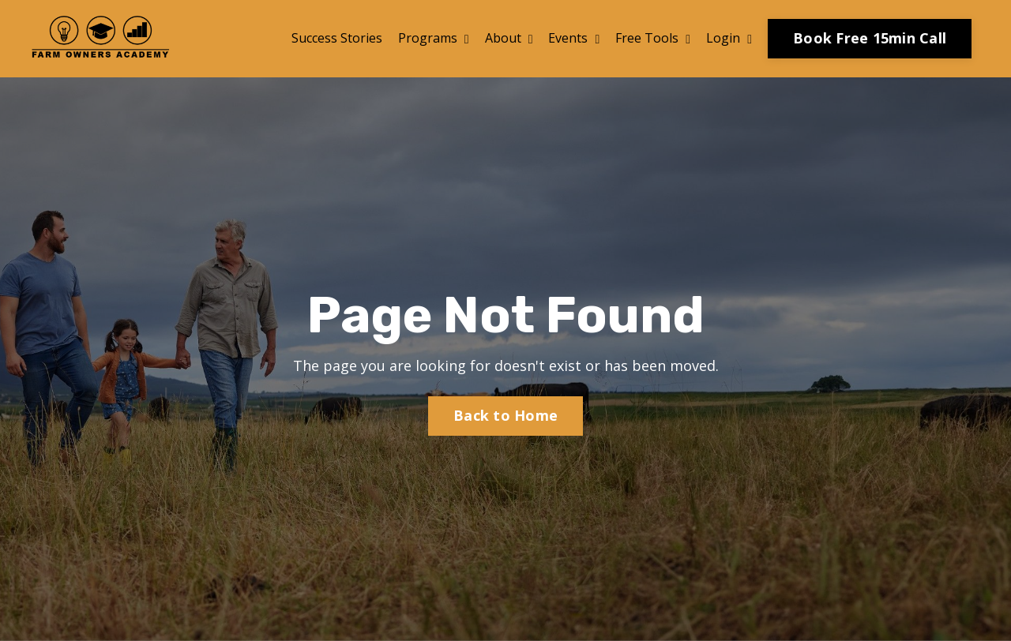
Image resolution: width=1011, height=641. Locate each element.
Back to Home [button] (505, 415)
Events (573, 38)
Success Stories (336, 38)
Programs (433, 38)
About (509, 38)
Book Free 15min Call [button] (869, 37)
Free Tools (652, 38)
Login (729, 38)
